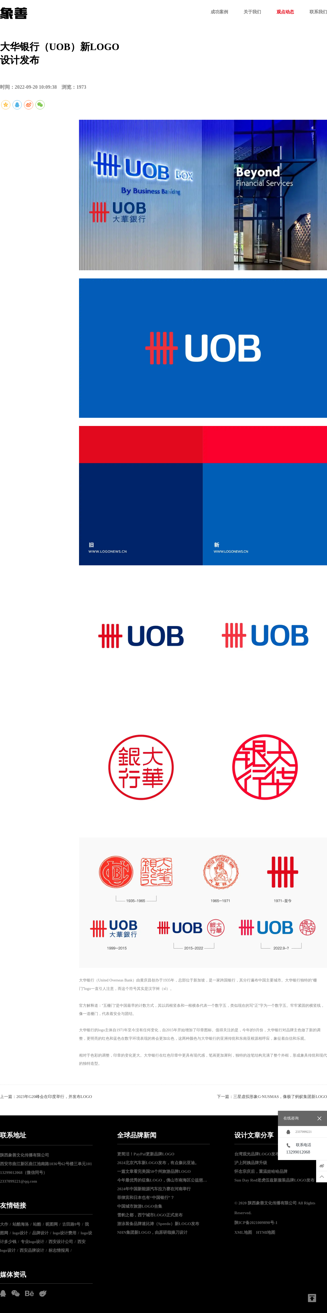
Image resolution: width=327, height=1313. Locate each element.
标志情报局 (59, 1250)
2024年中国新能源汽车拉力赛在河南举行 (154, 1189)
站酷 (37, 1224)
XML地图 (243, 1232)
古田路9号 (71, 1224)
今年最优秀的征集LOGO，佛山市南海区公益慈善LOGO (163, 1180)
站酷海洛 (21, 1224)
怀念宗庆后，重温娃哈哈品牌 (260, 1171)
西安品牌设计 (32, 1250)
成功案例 (219, 12)
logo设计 (20, 1233)
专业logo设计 (32, 1242)
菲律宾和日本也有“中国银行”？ (145, 1197)
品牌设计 (40, 1233)
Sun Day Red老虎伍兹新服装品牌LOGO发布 (274, 1180)
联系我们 (318, 12)
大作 (4, 1224)
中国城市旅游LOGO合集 (139, 1206)
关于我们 (252, 12)
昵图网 (52, 1224)
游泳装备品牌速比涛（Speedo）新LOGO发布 (158, 1224)
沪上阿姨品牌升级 (250, 1163)
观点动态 (285, 12)
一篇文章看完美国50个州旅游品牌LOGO (154, 1171)
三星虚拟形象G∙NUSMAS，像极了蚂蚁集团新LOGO (280, 1096)
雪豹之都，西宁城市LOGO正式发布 (150, 1215)
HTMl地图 (265, 1232)
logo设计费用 (65, 1233)
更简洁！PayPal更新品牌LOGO (145, 1154)
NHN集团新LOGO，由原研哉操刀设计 (152, 1232)
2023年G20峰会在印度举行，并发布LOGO (54, 1096)
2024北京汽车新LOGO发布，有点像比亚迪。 (158, 1163)
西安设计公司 (61, 1242)
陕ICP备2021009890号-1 (255, 1222)
